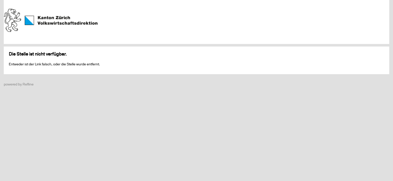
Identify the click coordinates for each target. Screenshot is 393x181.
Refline (28, 84)
